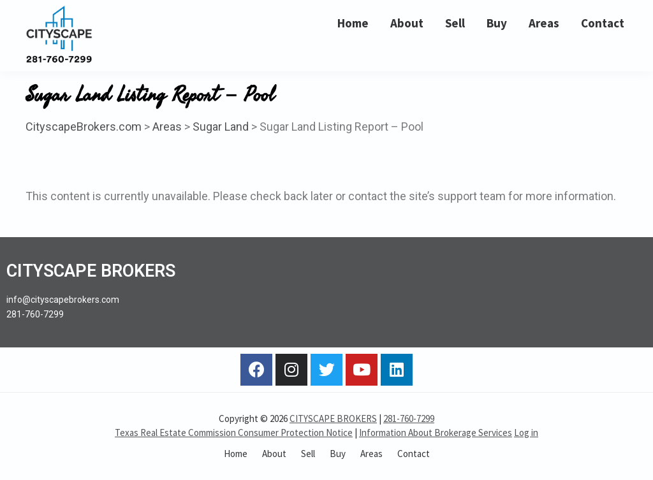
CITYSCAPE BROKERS (333, 418)
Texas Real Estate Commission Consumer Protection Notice (234, 432)
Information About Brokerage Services (435, 432)
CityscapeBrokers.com (84, 126)
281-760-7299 (408, 418)
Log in (526, 432)
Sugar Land (221, 126)
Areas (167, 126)
